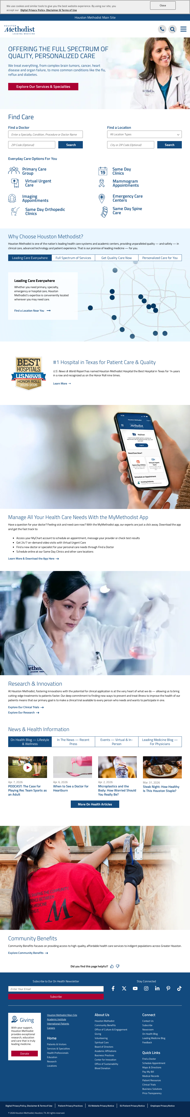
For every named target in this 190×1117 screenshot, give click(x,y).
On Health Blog (150, 1034)
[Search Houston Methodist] (172, 29)
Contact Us (148, 1021)
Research (51, 1061)
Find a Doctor (149, 1059)
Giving (98, 1034)
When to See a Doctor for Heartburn (71, 788)
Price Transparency (152, 1093)
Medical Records (150, 1076)
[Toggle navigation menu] (183, 29)
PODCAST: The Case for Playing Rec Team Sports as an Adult (27, 790)
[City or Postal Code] (130, 144)
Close (163, 5)
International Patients (58, 1023)
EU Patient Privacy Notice (132, 1105)
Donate (24, 1053)
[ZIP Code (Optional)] (31, 144)
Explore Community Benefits (26, 953)
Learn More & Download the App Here (31, 558)
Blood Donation (102, 1068)
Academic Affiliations (105, 1051)
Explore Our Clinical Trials (24, 707)
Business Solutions (152, 1089)
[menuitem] (95, 17)
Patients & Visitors (56, 1044)
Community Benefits (105, 1025)
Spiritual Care (102, 1042)
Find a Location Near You (33, 311)
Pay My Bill (148, 1072)
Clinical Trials (149, 1084)
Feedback (147, 1042)
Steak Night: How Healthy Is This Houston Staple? (161, 789)
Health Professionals (58, 1053)
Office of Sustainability (106, 1064)
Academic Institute (56, 1019)
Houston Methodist (104, 1021)
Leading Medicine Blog (153, 1038)
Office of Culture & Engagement (111, 1029)
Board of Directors (104, 1047)
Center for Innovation (105, 1060)
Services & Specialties (58, 1048)
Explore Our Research (21, 712)
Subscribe (56, 996)
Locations (52, 1066)
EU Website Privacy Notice (101, 1105)
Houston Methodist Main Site (95, 17)
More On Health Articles (95, 804)
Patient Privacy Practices (70, 1105)
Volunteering (101, 1038)
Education (52, 1057)
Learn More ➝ (62, 383)
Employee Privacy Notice (163, 1105)
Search (70, 144)
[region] (95, 7)
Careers (51, 1028)
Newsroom (148, 1029)
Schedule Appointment (153, 1063)
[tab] (30, 258)
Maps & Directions (151, 1067)
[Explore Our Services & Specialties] (43, 86)
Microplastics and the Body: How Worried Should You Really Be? (117, 790)
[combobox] (45, 134)
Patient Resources (151, 1080)
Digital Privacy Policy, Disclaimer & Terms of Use (29, 1105)
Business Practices (104, 1055)
